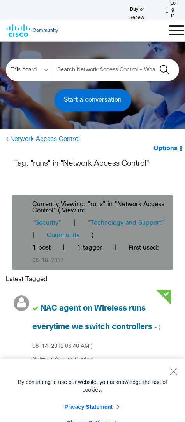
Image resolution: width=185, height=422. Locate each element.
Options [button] (165, 148)
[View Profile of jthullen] (49, 372)
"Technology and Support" (126, 223)
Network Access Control (45, 139)
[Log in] (170, 9)
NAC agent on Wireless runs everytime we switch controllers (96, 327)
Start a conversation (93, 100)
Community (63, 235)
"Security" (46, 223)
